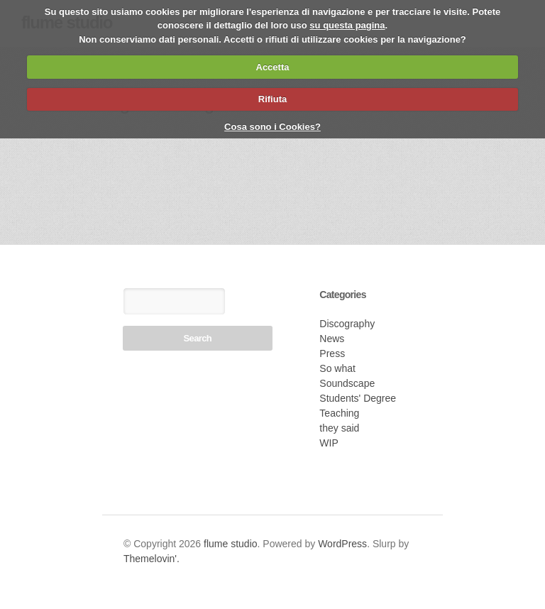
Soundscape (347, 383)
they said (339, 428)
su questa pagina (347, 25)
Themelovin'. (151, 558)
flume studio (230, 543)
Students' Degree (357, 398)
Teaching (339, 413)
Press (332, 353)
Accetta (273, 67)
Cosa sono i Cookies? (272, 126)
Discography (347, 323)
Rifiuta (272, 99)
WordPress (342, 543)
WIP (328, 443)
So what (337, 368)
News (331, 338)
